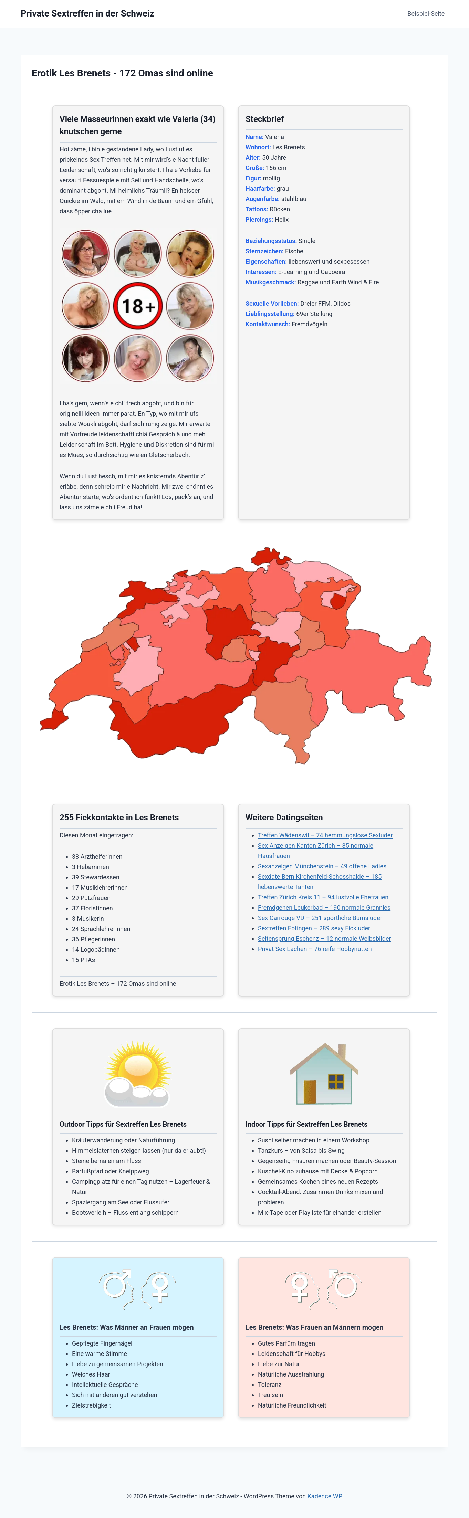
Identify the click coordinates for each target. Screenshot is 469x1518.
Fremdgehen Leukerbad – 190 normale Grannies (324, 907)
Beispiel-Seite (426, 13)
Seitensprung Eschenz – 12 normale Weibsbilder (324, 938)
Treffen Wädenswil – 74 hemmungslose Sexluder (325, 835)
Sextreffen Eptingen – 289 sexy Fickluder (314, 928)
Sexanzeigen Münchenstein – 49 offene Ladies (322, 866)
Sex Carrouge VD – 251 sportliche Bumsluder (320, 917)
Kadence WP (325, 1496)
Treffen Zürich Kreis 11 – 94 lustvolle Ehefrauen (323, 897)
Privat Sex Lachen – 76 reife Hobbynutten (315, 948)
